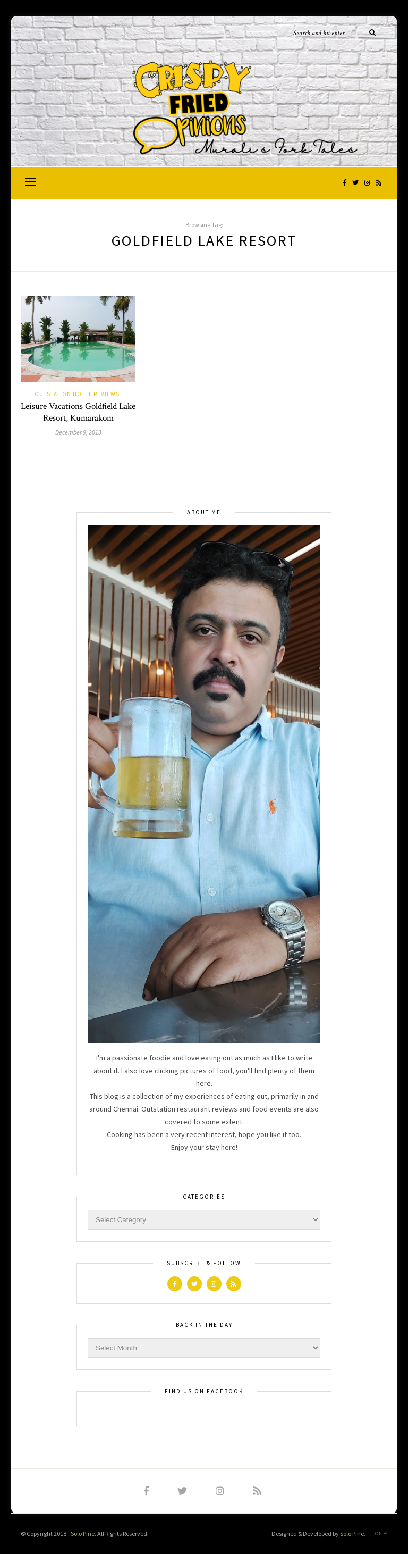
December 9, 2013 (78, 432)
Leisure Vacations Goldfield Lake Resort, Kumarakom (78, 412)
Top (379, 1533)
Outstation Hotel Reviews (77, 394)
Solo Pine (83, 1534)
